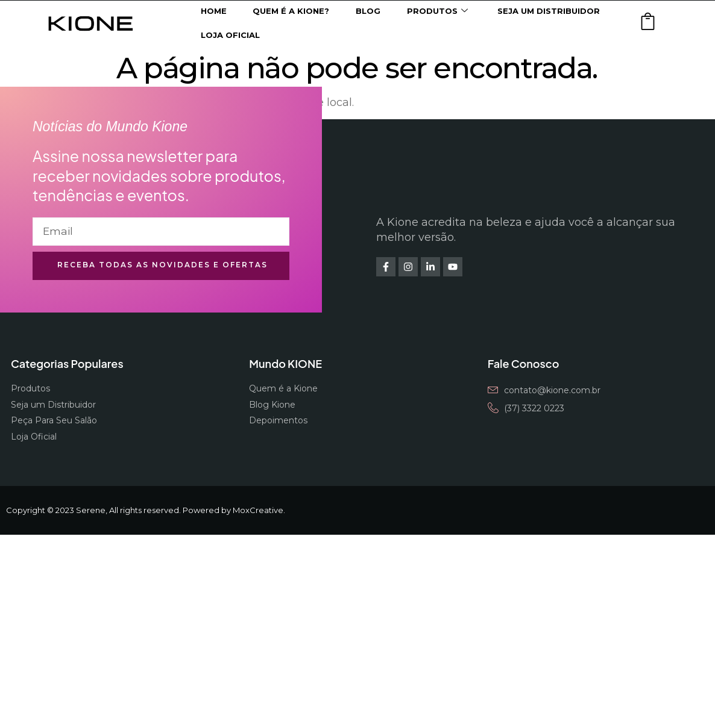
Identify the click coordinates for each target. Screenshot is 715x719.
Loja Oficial (230, 35)
